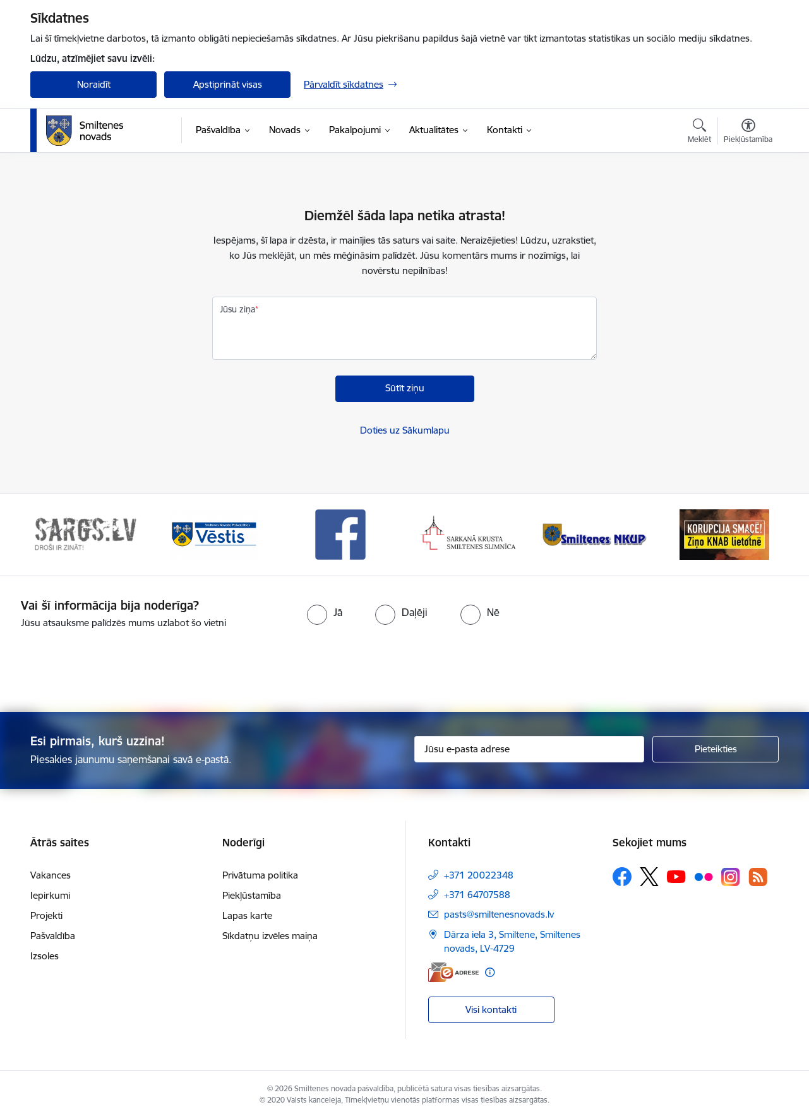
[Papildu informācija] (489, 972)
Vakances (50, 875)
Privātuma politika (260, 875)
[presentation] (427, 665)
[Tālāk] (750, 534)
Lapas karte (247, 915)
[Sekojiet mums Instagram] (730, 877)
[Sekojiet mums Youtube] (676, 876)
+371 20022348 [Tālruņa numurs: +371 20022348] (478, 875)
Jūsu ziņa (237, 309)
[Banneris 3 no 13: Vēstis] (340, 534)
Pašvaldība (52, 936)
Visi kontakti (491, 1009)
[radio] (324, 612)
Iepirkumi (50, 895)
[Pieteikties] (715, 749)
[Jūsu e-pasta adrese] (529, 749)
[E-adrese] (453, 972)
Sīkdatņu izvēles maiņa (270, 936)
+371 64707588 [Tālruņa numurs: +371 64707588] (477, 895)
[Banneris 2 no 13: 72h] (213, 534)
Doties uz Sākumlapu (405, 430)
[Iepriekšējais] (59, 534)
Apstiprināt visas (227, 84)
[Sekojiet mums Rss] (757, 877)
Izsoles (44, 956)
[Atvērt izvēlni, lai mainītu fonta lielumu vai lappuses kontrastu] (748, 132)
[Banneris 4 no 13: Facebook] (468, 534)
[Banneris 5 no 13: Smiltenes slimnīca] (596, 534)
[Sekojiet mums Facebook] (622, 876)
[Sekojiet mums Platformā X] (649, 876)
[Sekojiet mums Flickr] (703, 876)
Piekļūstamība (251, 895)
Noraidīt (94, 84)
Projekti (46, 915)
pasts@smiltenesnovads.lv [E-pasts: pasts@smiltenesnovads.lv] (499, 914)
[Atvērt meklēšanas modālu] (699, 132)
